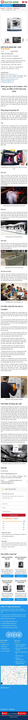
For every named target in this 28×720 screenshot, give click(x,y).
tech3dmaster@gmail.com (7, 82)
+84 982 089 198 (11, 77)
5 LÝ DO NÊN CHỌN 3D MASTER (9, 627)
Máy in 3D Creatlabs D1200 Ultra (20, 581)
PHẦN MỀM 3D (5, 648)
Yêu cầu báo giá (19, 5)
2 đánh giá (15, 518)
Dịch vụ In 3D (19, 656)
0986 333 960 (6, 5)
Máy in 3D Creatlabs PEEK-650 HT (20, 558)
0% (23, 523)
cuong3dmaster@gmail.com (11, 79)
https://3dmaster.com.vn (11, 74)
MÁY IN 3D (9, 8)
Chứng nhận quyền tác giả (9, 621)
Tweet (2, 51)
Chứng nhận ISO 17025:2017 (9, 625)
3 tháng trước (4, 538)
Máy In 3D (16, 8)
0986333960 (19, 77)
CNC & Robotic (5, 651)
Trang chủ (2, 8)
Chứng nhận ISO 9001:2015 (8, 623)
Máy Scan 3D (5, 644)
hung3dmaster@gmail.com (7, 80)
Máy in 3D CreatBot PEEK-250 (7, 558)
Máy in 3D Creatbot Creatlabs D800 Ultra (7, 582)
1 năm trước (4, 549)
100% (24, 521)
